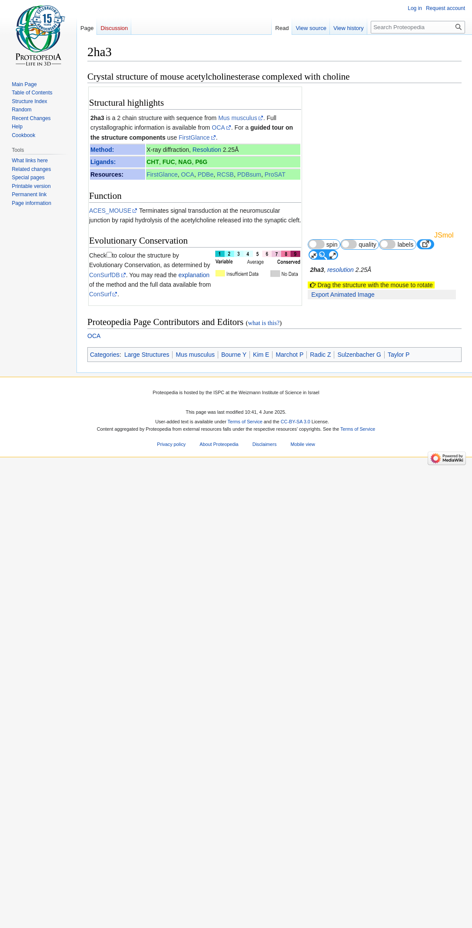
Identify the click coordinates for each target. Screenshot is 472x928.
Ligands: (103, 161)
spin (322, 244)
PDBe (206, 174)
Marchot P (289, 847)
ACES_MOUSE (110, 210)
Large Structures (147, 847)
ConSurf (100, 294)
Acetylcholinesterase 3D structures (146, 628)
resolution (340, 269)
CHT (152, 161)
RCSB (225, 174)
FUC (169, 161)
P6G (201, 161)
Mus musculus (237, 117)
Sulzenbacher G (359, 847)
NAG (185, 161)
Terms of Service (245, 914)
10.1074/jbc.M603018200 (214, 701)
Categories (105, 847)
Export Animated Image (343, 294)
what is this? (263, 815)
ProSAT (275, 174)
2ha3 (97, 117)
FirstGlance (194, 137)
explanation (193, 274)
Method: (102, 149)
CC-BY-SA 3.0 (295, 914)
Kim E (261, 847)
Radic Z (320, 847)
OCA (218, 127)
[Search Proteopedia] (418, 27)
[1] (139, 557)
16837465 (149, 701)
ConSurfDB (104, 274)
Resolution (207, 149)
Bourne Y (233, 847)
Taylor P (399, 847)
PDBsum (249, 174)
